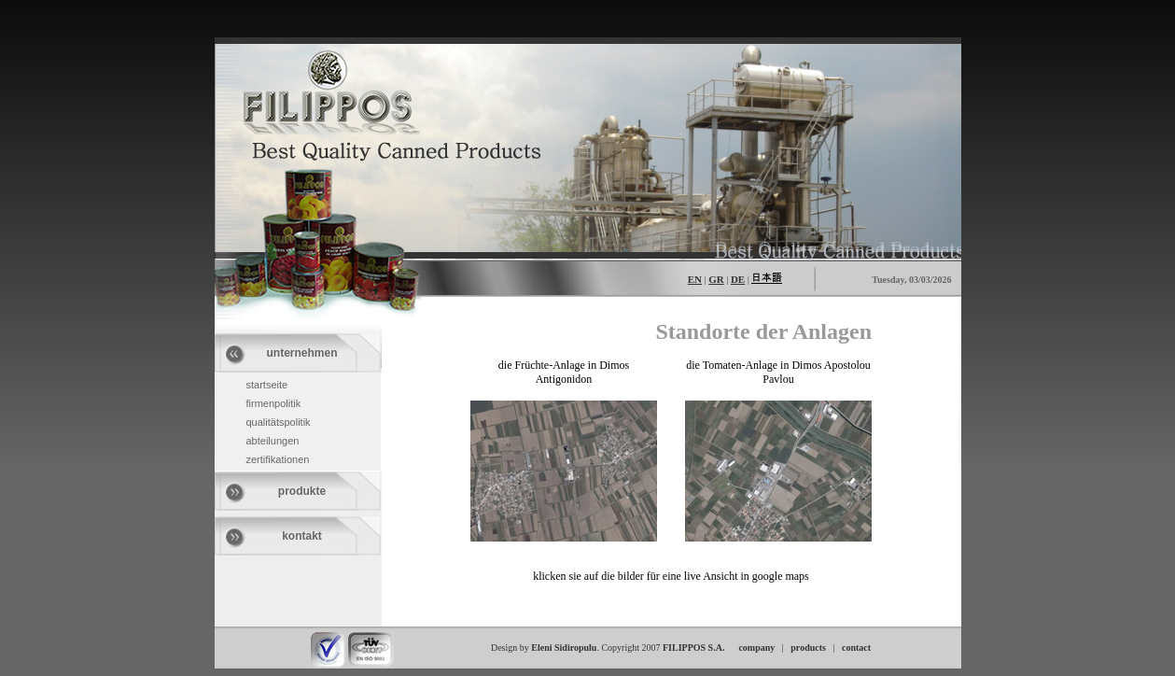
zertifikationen (278, 459)
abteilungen (273, 440)
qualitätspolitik (278, 422)
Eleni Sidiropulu (563, 647)
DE (738, 279)
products (808, 647)
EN (695, 279)
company (756, 647)
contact (856, 647)
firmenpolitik (273, 403)
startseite (267, 384)
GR (716, 279)
